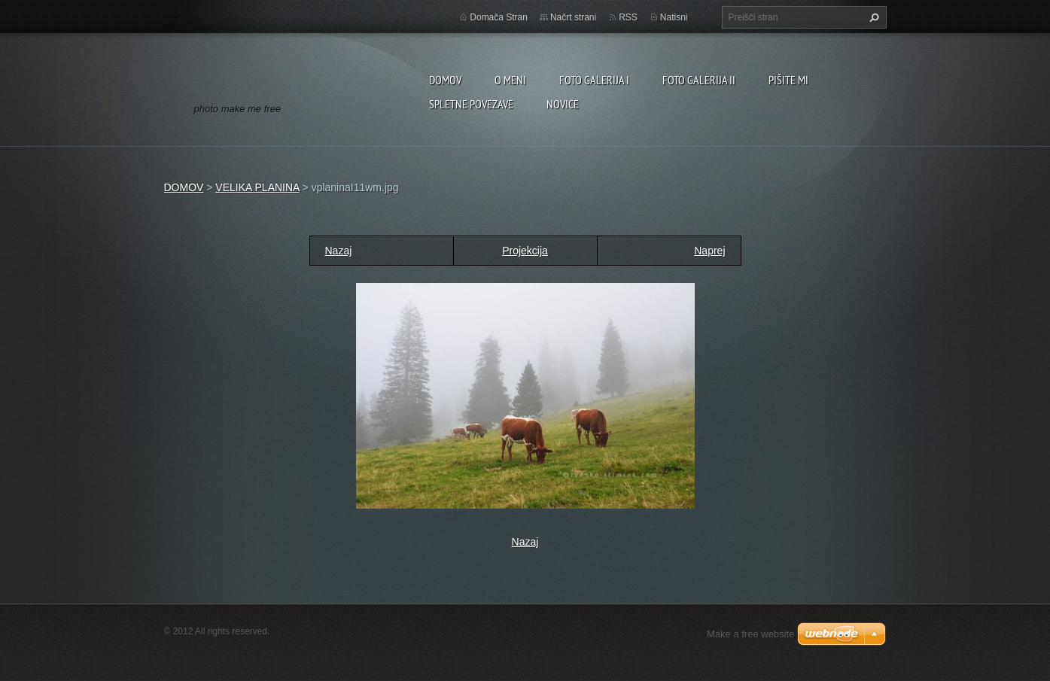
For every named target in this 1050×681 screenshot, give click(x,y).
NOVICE (562, 103)
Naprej (709, 251)
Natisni (674, 17)
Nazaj (338, 251)
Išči (872, 17)
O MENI (510, 79)
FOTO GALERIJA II (698, 79)
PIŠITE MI (788, 79)
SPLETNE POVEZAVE (471, 103)
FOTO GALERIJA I (594, 79)
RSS (628, 17)
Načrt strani (573, 17)
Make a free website (750, 634)
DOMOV (445, 79)
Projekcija (525, 251)
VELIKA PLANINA (257, 187)
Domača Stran (499, 17)
